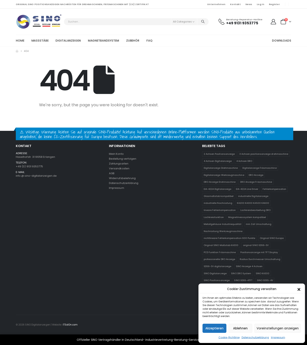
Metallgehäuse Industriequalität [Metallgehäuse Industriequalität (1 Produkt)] (222, 224)
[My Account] (273, 21)
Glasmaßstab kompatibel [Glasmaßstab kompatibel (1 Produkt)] (218, 196)
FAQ (149, 41)
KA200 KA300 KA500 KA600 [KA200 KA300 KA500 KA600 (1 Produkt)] (253, 203)
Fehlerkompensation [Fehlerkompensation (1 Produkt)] (274, 189)
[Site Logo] (39, 21)
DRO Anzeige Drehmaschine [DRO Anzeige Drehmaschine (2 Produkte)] (220, 182)
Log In (260, 4)
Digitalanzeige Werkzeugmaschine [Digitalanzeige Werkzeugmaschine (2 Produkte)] (224, 175)
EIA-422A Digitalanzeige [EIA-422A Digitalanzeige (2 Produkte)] (217, 189)
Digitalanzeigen (68, 41)
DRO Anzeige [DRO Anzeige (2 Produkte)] (256, 175)
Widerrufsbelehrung (122, 178)
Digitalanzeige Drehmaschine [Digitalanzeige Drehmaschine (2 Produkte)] (221, 168)
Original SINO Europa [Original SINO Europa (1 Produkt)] (272, 238)
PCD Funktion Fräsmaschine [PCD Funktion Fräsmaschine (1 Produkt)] (220, 252)
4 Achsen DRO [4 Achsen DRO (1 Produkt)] (244, 161)
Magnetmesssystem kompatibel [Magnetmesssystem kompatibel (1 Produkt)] (247, 217)
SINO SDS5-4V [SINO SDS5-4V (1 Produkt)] (265, 280)
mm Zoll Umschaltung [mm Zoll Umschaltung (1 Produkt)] (258, 224)
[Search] (203, 21)
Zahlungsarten (118, 164)
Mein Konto (116, 154)
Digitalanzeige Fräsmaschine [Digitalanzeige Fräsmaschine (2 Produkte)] (259, 168)
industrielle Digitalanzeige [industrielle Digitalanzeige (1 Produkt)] (253, 196)
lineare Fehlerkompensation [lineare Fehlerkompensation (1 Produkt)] (220, 210)
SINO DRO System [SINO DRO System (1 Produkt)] (241, 273)
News (248, 4)
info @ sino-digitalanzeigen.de (36, 176)
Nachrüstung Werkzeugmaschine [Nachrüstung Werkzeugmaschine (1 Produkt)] (223, 231)
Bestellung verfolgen (122, 159)
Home (20, 41)
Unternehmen (216, 4)
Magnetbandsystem (103, 41)
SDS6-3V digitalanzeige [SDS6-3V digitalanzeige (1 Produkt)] (217, 266)
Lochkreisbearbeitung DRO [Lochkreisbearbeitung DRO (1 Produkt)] (255, 210)
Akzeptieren (214, 328)
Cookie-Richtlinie (229, 337)
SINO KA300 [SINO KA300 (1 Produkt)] (263, 273)
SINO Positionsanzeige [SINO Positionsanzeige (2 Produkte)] (217, 280)
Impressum (278, 337)
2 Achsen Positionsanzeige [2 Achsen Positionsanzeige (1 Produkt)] (219, 154)
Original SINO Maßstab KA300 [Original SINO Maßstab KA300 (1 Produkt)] (221, 245)
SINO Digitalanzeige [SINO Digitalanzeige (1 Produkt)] (215, 273)
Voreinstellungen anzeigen (278, 328)
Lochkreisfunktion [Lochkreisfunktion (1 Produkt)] (214, 217)
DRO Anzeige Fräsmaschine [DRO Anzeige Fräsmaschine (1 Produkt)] (256, 182)
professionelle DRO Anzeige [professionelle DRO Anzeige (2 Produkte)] (219, 259)
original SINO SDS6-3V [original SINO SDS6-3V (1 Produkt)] (256, 245)
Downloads (281, 41)
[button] (299, 289)
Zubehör (132, 41)
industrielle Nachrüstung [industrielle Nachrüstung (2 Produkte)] (218, 203)
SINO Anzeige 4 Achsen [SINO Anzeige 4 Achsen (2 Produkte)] (249, 266)
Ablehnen (240, 328)
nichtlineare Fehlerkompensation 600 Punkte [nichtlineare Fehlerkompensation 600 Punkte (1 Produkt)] (229, 238)
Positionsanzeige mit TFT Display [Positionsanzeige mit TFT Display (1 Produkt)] (259, 252)
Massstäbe (40, 41)
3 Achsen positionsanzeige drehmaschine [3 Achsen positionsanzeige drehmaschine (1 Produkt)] (263, 154)
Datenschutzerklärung (255, 337)
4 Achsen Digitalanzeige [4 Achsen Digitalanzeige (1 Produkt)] (218, 161)
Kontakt (235, 4)
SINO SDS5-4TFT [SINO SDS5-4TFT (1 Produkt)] (243, 280)
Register (274, 4)
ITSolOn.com (70, 324)
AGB (111, 173)
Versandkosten (119, 168)
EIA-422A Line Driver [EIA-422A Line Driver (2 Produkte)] (247, 189)
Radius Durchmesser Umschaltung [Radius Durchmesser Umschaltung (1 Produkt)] (260, 259)
